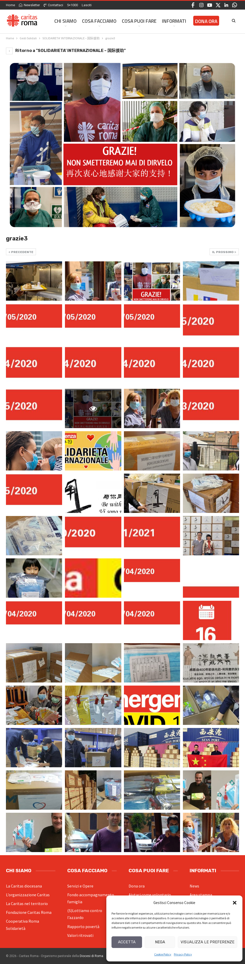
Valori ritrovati (80, 935)
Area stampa (201, 894)
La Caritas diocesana (24, 886)
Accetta (127, 942)
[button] (234, 902)
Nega (160, 942)
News (194, 886)
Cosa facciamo (99, 21)
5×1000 (72, 5)
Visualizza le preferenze (207, 942)
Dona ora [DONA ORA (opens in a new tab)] (206, 21)
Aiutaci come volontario (150, 894)
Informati (174, 21)
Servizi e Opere (80, 886)
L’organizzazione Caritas (28, 894)
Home (10, 5)
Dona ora (137, 886)
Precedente (21, 252)
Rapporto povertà (83, 926)
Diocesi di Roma (91, 956)
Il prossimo (224, 252)
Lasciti (87, 5)
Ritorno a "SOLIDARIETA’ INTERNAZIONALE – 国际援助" (66, 50)
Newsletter (29, 5)
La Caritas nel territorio (27, 903)
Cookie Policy (162, 954)
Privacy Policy (183, 954)
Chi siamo (65, 21)
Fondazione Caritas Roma (28, 912)
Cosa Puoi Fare (139, 21)
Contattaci (53, 5)
